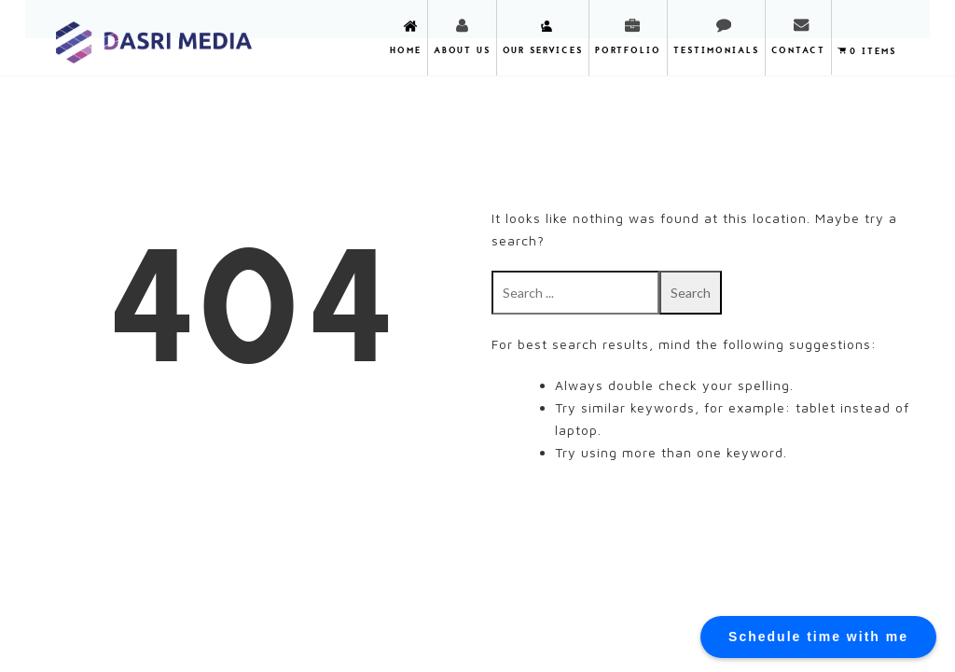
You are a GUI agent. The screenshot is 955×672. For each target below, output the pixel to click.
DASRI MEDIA (154, 37)
